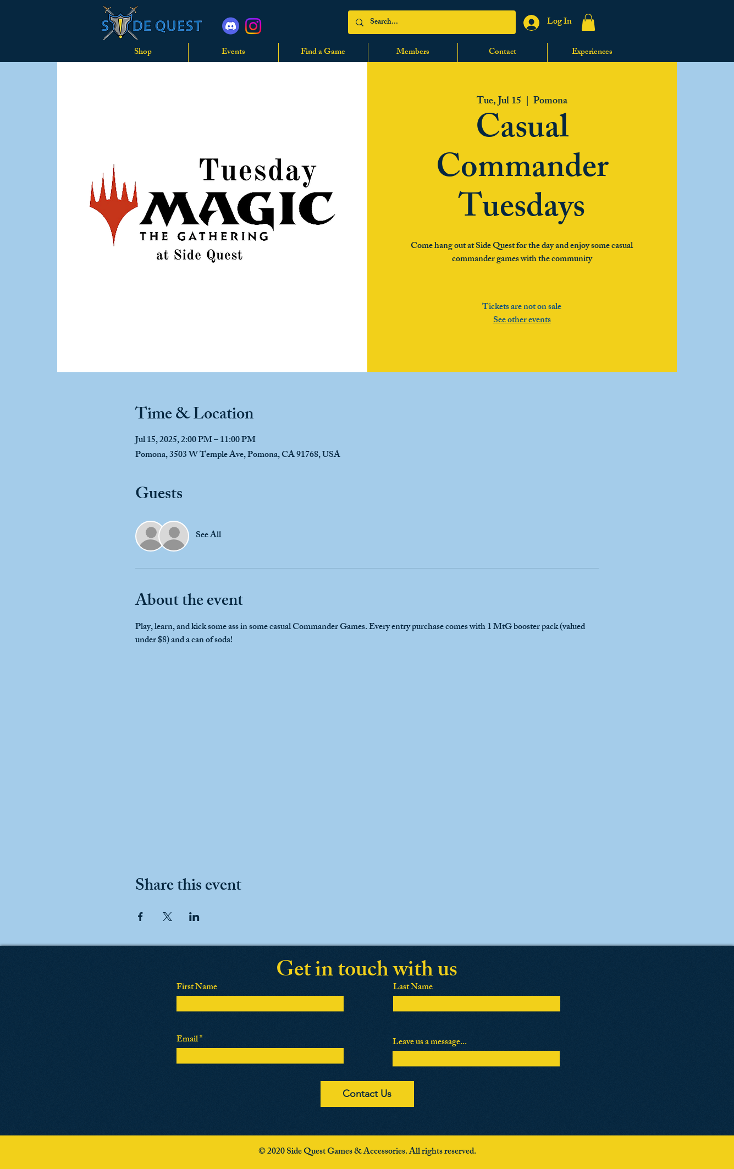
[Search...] (431, 22)
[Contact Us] (367, 1094)
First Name (196, 988)
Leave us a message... (430, 1043)
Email (187, 1040)
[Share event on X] (167, 916)
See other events (522, 321)
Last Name (413, 988)
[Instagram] (253, 26)
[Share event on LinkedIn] (194, 916)
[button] (588, 22)
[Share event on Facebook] (140, 916)
